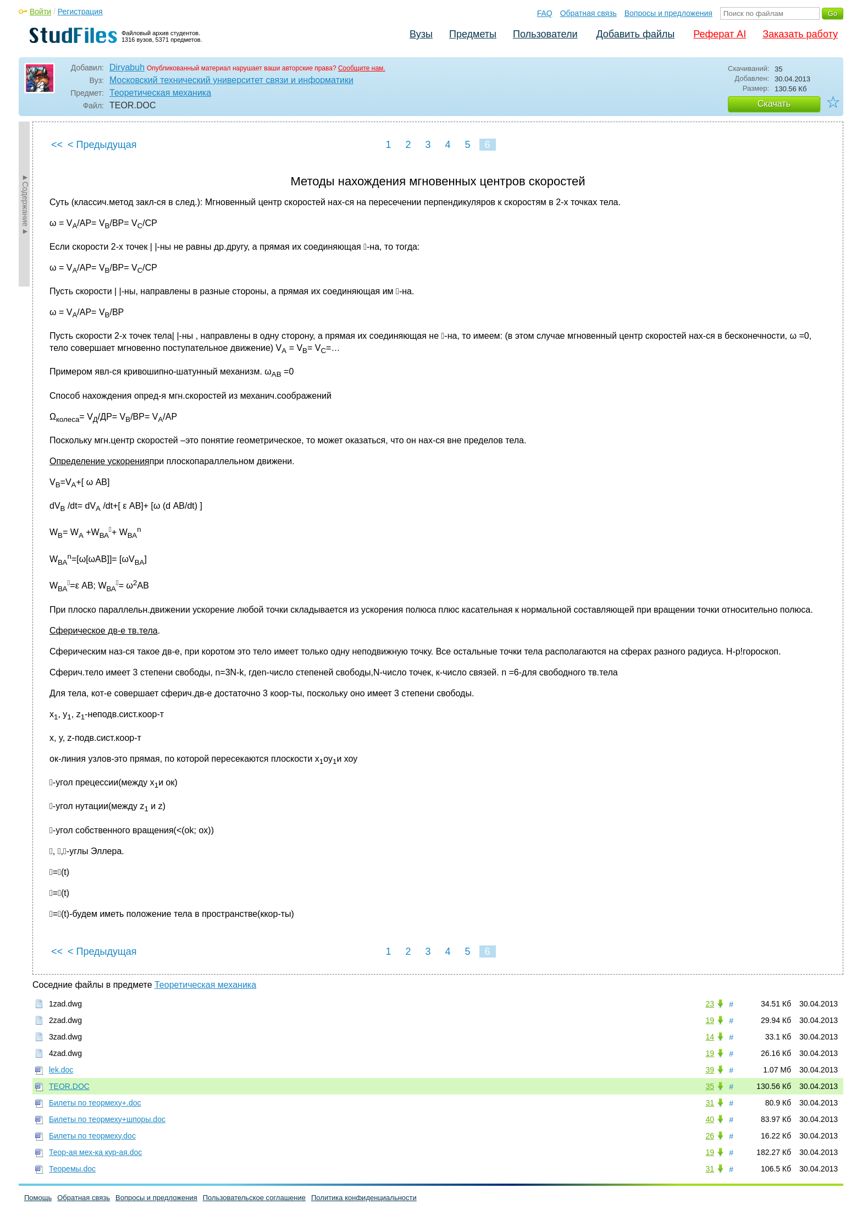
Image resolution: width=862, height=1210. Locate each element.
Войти (40, 11)
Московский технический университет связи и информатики (231, 80)
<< (57, 144)
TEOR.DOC (69, 1086)
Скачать (774, 103)
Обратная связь (588, 13)
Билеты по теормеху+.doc (95, 1102)
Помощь (38, 1198)
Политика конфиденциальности (364, 1198)
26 (709, 1135)
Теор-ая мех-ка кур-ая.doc (95, 1152)
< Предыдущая (102, 144)
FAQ (544, 13)
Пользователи (545, 34)
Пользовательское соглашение (254, 1198)
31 (709, 1102)
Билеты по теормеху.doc (92, 1135)
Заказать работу (800, 34)
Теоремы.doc (72, 1168)
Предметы (472, 34)
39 (709, 1069)
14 (709, 1036)
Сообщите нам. (361, 68)
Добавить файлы (635, 34)
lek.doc (61, 1069)
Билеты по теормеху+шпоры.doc (107, 1119)
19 (709, 1020)
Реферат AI (719, 34)
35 (709, 1086)
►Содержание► (25, 204)
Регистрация (80, 11)
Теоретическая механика (160, 92)
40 (709, 1119)
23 (709, 1003)
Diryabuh (127, 67)
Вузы (421, 34)
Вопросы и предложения (668, 13)
